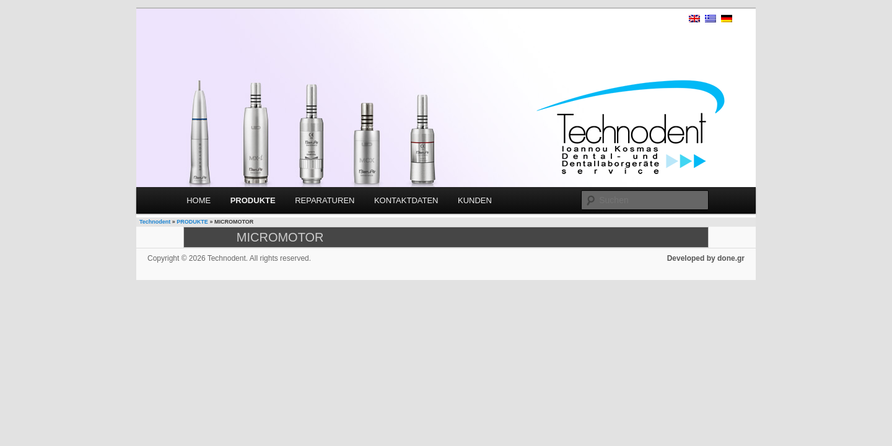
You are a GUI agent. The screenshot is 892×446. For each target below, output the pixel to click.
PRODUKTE (253, 200)
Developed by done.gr (706, 258)
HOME (198, 200)
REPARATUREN (324, 200)
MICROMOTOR (280, 237)
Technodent (154, 222)
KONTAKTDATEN (406, 200)
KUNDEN (475, 200)
